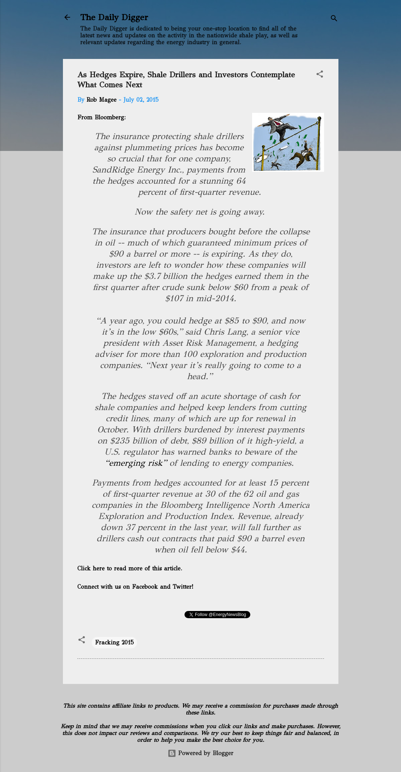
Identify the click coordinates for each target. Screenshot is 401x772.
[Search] (334, 20)
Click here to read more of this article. (129, 568)
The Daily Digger (114, 17)
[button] (319, 75)
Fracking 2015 (114, 642)
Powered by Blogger (200, 753)
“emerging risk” (136, 463)
